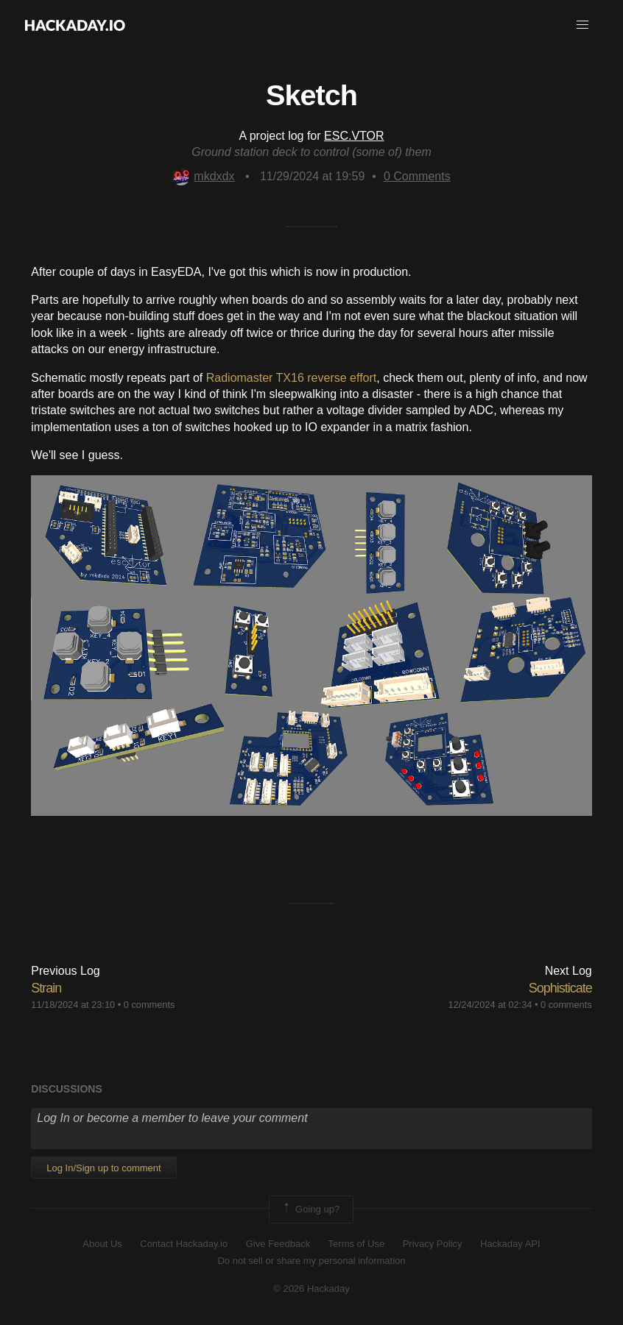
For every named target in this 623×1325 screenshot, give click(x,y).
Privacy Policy (432, 1243)
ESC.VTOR (354, 135)
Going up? (310, 1209)
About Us (102, 1243)
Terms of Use (356, 1243)
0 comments (149, 1004)
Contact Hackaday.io (184, 1243)
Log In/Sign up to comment (103, 1167)
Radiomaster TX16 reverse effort (291, 378)
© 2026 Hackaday (311, 1288)
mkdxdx (203, 176)
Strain (46, 988)
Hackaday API (510, 1243)
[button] (582, 25)
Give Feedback (278, 1243)
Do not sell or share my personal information (311, 1260)
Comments (417, 176)
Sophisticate (560, 988)
